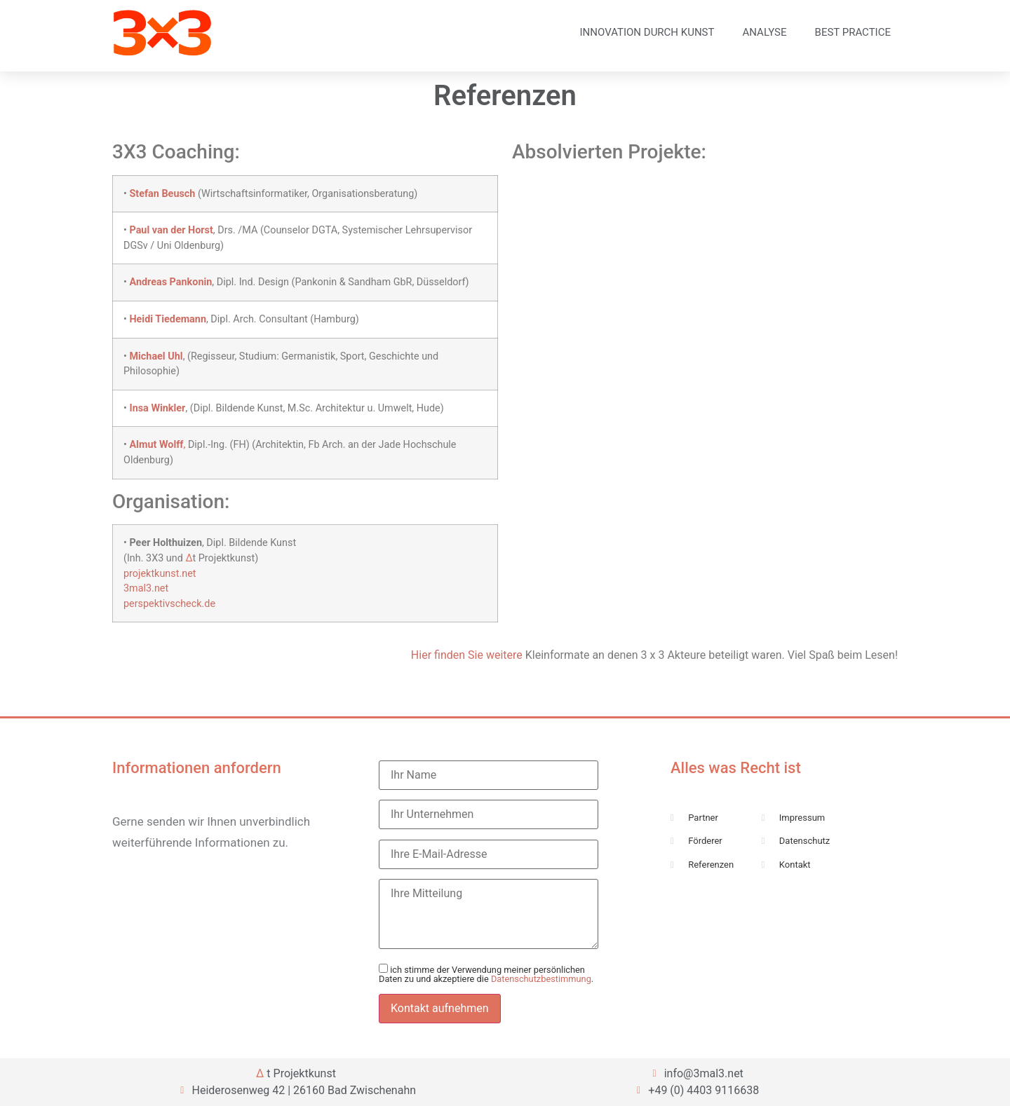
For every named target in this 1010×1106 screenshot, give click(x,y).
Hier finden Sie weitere (467, 655)
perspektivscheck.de (169, 604)
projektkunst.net (159, 574)
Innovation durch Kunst (647, 32)
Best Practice (853, 32)
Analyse (764, 32)
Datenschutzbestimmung (541, 979)
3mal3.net (145, 588)
